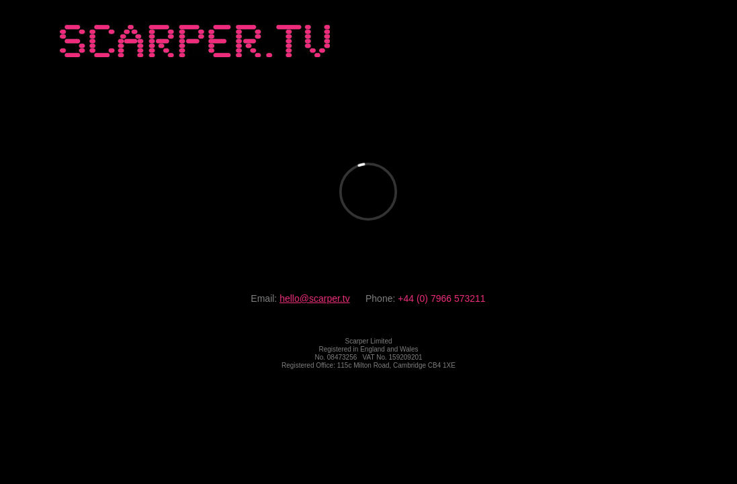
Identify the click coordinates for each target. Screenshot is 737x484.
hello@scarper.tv (314, 298)
